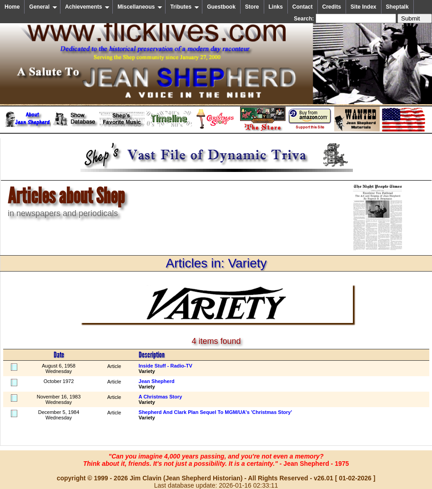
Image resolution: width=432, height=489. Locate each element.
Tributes (184, 7)
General (43, 7)
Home (12, 7)
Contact (302, 7)
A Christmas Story (160, 396)
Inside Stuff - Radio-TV (165, 365)
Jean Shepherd (157, 381)
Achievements (87, 7)
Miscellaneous (139, 7)
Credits (331, 7)
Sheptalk (397, 7)
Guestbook (221, 7)
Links (276, 7)
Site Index (364, 7)
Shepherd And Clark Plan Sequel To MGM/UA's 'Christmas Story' (215, 412)
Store (252, 7)
